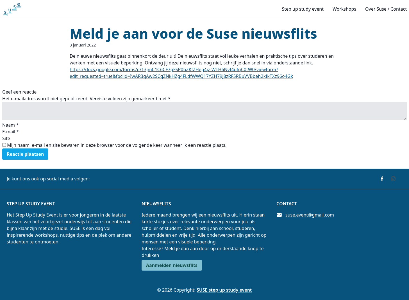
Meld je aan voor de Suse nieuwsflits (193, 33)
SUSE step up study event (224, 290)
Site (6, 138)
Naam (10, 125)
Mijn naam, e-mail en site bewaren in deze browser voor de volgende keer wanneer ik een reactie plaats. (116, 145)
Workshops (344, 9)
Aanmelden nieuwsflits (171, 265)
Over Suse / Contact (386, 9)
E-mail (10, 132)
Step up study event (302, 9)
